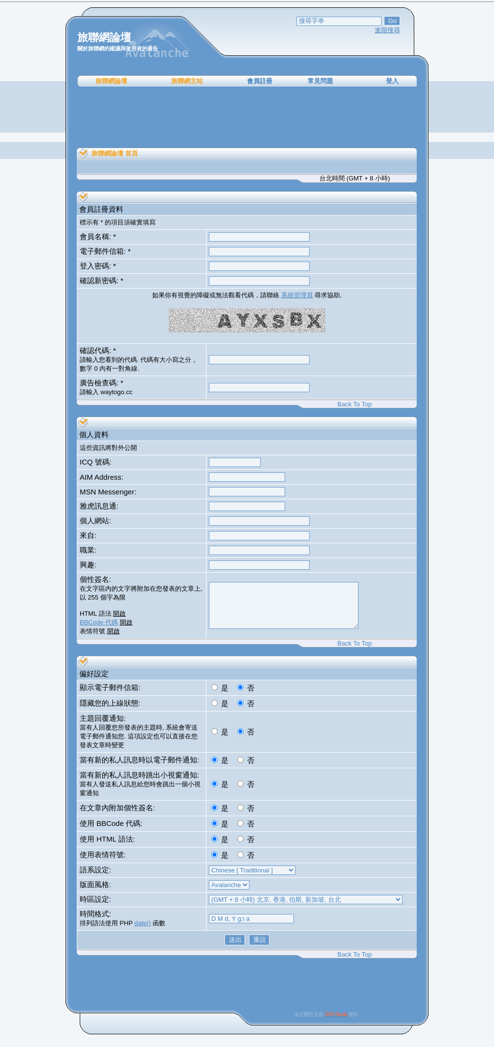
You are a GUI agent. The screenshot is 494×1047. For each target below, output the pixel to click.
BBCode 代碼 (99, 622)
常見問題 (320, 81)
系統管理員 (297, 295)
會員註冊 (259, 81)
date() (143, 923)
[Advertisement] (247, 117)
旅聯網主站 (187, 81)
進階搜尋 (387, 30)
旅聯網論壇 (111, 81)
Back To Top (354, 404)
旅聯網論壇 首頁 (114, 153)
